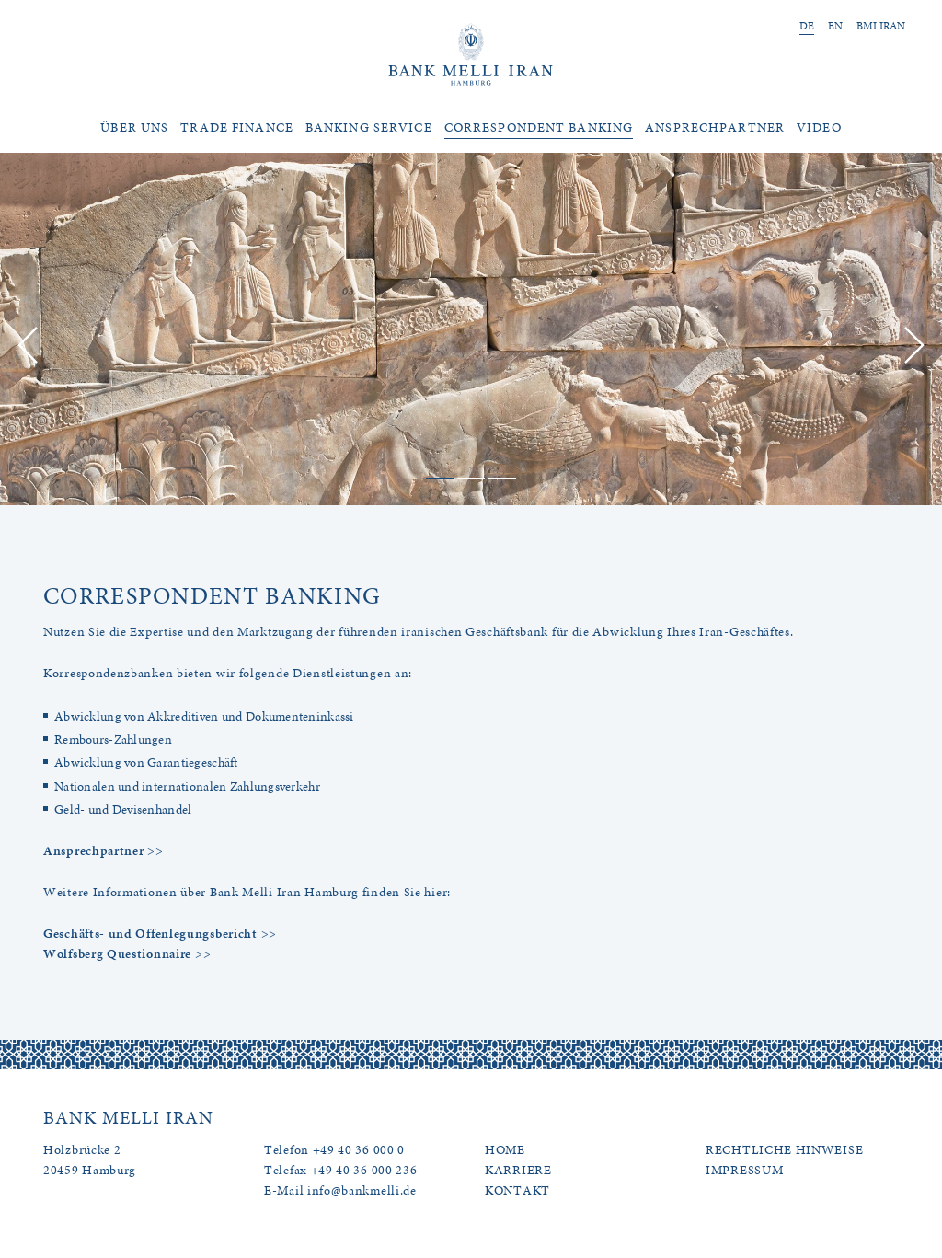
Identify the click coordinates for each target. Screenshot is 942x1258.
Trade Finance (236, 127)
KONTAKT (517, 1190)
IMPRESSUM (744, 1170)
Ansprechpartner (715, 127)
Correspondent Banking (539, 127)
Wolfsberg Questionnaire (117, 954)
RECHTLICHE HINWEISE (784, 1150)
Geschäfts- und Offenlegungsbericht (150, 933)
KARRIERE (518, 1170)
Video (819, 127)
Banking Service (368, 127)
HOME (505, 1150)
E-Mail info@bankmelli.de (340, 1190)
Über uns (134, 127)
